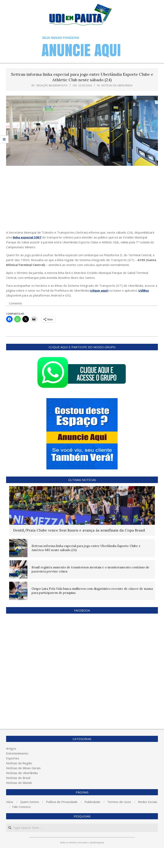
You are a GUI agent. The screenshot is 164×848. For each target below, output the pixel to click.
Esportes (12, 758)
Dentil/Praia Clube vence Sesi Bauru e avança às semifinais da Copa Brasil (79, 530)
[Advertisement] (82, 199)
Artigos (11, 748)
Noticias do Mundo (19, 783)
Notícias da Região (19, 763)
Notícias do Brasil (18, 778)
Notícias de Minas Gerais (23, 768)
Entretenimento (17, 753)
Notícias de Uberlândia (116, 85)
